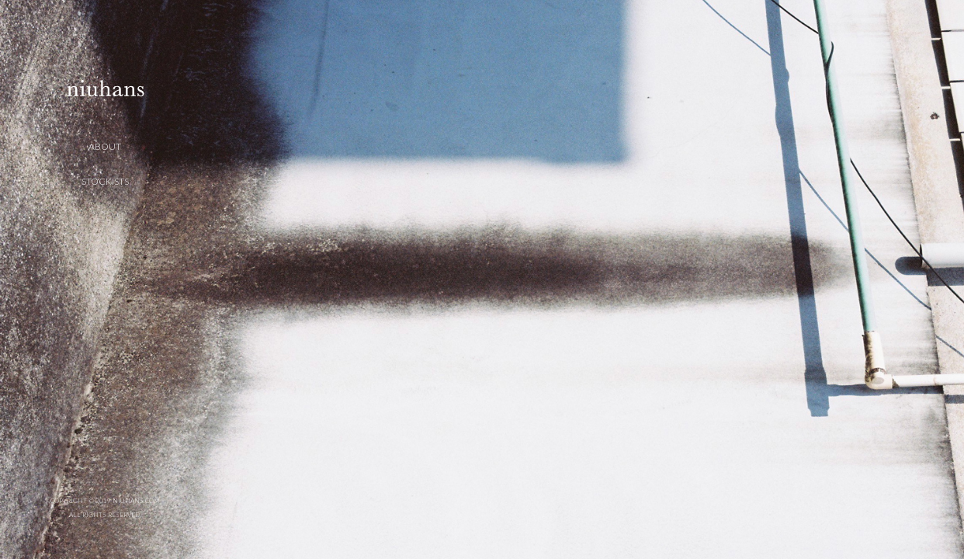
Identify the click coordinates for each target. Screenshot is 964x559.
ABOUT (104, 146)
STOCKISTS (105, 181)
